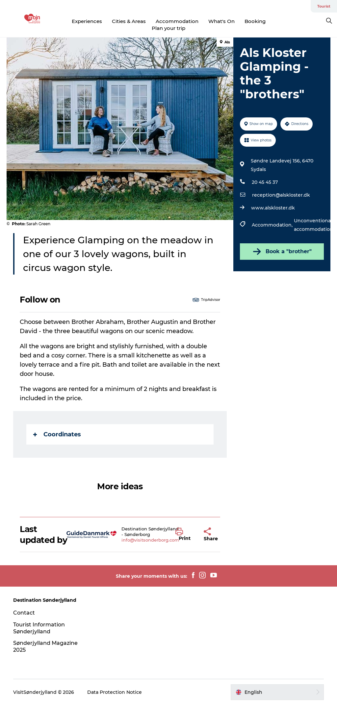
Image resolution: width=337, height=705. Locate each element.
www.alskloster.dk (273, 208)
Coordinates (57, 434)
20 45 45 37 (265, 182)
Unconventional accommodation (313, 225)
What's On (221, 21)
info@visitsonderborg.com (150, 540)
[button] (184, 535)
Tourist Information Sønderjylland (39, 628)
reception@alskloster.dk (281, 195)
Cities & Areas (129, 21)
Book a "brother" (282, 251)
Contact (24, 613)
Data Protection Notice (114, 692)
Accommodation (177, 21)
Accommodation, (273, 225)
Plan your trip (168, 28)
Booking (255, 21)
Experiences (87, 21)
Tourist (323, 6)
